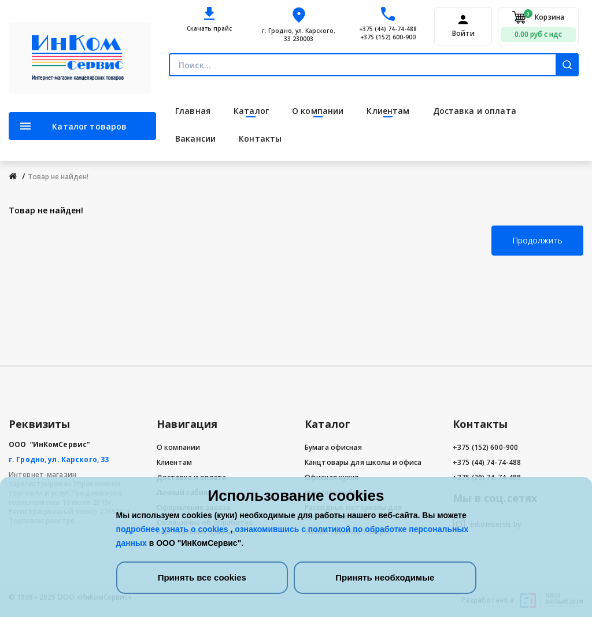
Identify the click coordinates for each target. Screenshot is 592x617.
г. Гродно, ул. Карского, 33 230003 (298, 35)
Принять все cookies (202, 577)
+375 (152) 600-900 (388, 37)
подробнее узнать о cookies (173, 529)
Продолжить (537, 240)
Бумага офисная (333, 447)
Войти (463, 33)
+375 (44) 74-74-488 (388, 29)
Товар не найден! (58, 177)
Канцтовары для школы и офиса (363, 462)
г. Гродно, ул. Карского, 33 (59, 459)
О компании (178, 447)
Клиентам (174, 462)
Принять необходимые (384, 577)
